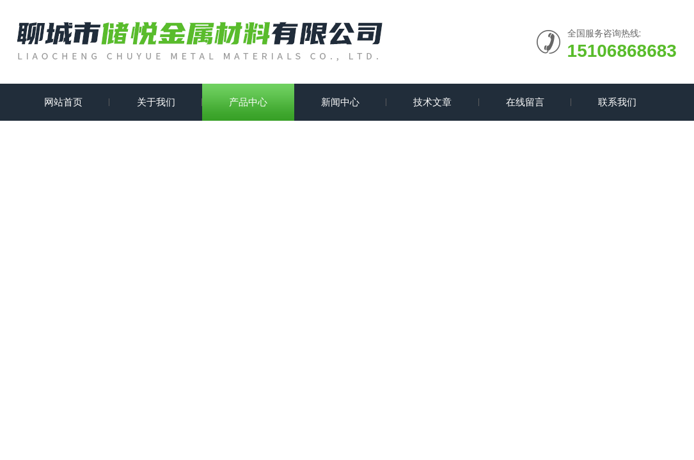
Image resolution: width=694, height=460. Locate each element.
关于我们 (156, 101)
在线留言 (525, 101)
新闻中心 (340, 101)
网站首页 (63, 101)
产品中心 (248, 101)
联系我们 (617, 101)
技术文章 (432, 101)
